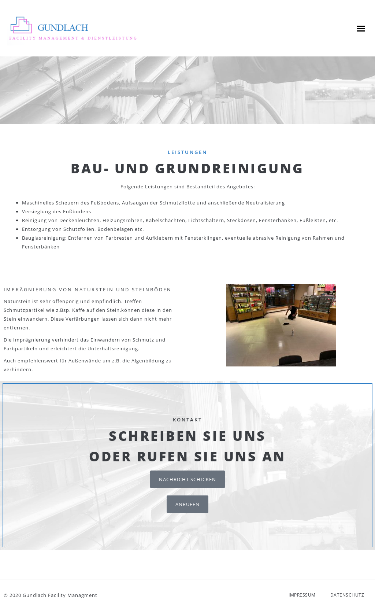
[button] (361, 28)
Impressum (302, 600)
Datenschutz (347, 600)
